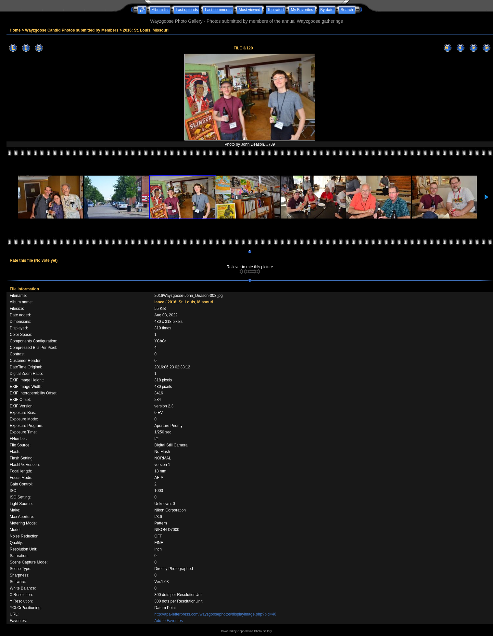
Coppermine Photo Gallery (254, 631)
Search (347, 9)
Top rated (275, 9)
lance (159, 302)
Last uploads (187, 9)
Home (15, 30)
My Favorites (302, 9)
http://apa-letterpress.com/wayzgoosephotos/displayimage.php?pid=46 (215, 614)
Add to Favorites (168, 620)
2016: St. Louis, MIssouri (146, 30)
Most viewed (249, 9)
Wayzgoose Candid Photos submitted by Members (72, 30)
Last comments (218, 9)
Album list (160, 9)
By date (327, 9)
